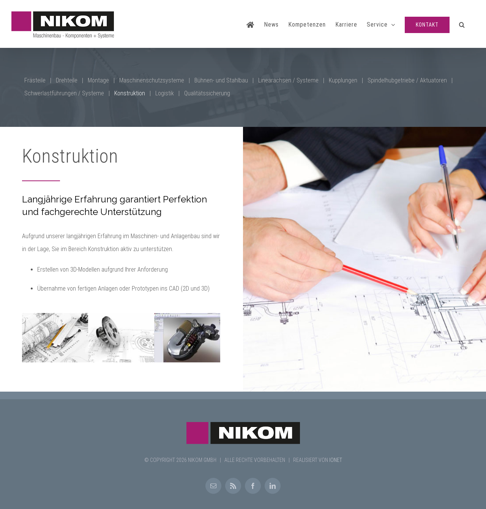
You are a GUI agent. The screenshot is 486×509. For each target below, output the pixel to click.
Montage (98, 80)
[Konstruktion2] (121, 337)
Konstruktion (129, 93)
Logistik (164, 93)
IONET (335, 460)
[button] (462, 24)
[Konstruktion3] (55, 337)
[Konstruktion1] (187, 337)
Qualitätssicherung (207, 93)
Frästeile (35, 80)
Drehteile (66, 80)
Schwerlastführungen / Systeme (64, 93)
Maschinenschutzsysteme (151, 80)
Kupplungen (343, 80)
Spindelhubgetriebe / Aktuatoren (407, 80)
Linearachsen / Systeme (288, 80)
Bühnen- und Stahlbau (221, 80)
